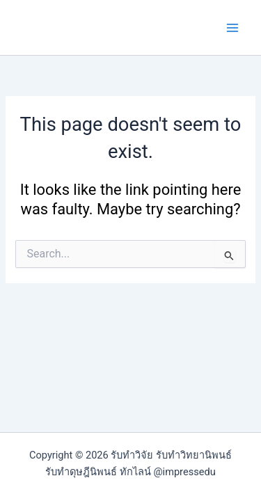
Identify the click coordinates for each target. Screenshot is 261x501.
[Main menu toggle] (232, 27)
